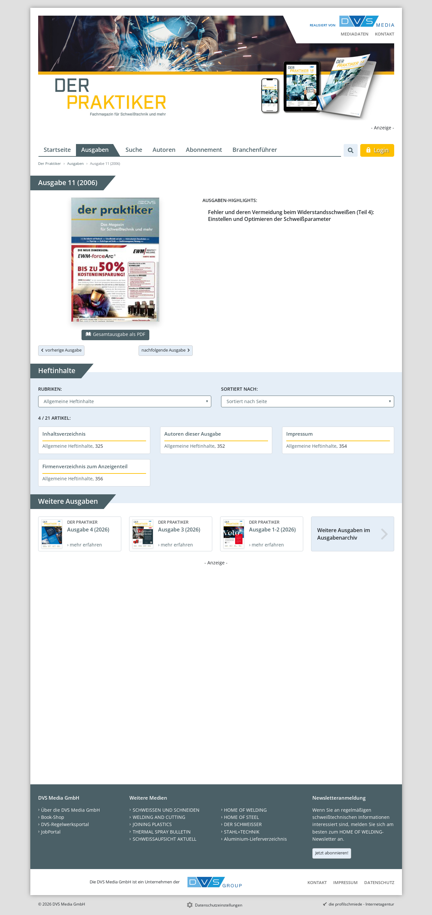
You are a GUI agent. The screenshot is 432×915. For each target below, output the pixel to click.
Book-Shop (52, 817)
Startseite (57, 149)
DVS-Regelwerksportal (65, 824)
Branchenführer (254, 149)
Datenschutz (379, 882)
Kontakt (384, 34)
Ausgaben (95, 149)
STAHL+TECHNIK (242, 832)
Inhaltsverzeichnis (63, 433)
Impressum (299, 433)
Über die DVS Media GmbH (70, 810)
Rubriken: (50, 389)
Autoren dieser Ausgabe (192, 433)
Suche (134, 149)
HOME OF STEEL (241, 817)
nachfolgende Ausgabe (166, 350)
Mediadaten (354, 34)
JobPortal (51, 832)
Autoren (164, 149)
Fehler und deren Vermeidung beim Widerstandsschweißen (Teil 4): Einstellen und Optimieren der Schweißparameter (291, 216)
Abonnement (204, 149)
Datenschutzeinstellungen (218, 905)
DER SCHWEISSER (243, 824)
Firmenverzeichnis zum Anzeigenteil (84, 466)
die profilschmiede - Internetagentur (361, 904)
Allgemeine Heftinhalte (67, 446)
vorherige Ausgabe (61, 350)
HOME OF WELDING (245, 810)
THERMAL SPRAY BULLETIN (162, 832)
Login (377, 150)
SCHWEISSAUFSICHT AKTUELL (164, 839)
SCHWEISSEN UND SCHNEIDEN (166, 810)
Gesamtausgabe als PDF (115, 334)
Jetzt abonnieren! (331, 853)
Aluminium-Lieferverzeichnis (255, 839)
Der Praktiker (49, 163)
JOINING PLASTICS (152, 824)
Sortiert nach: (239, 389)
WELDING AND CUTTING (159, 817)
